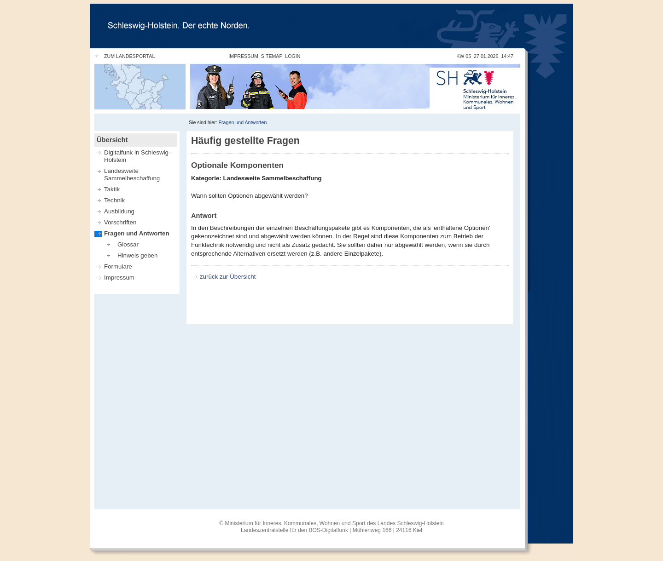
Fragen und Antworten (243, 122)
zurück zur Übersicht (228, 276)
